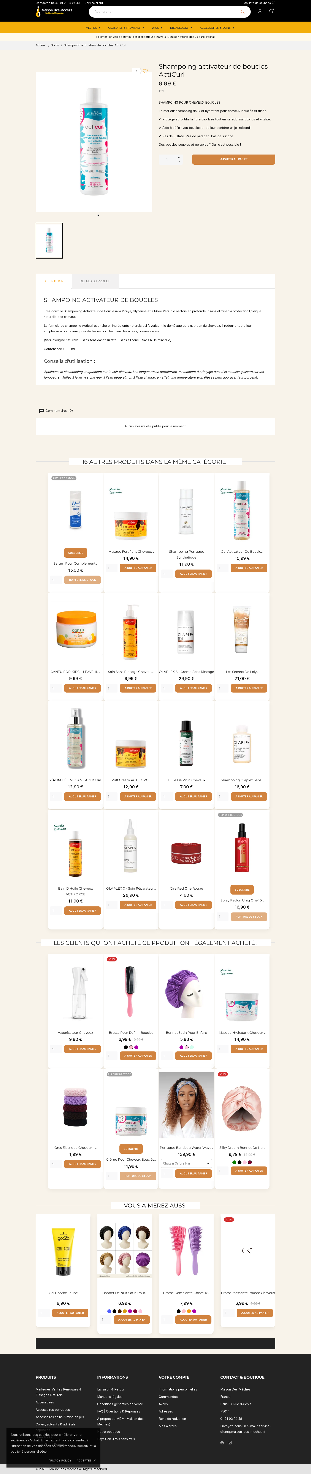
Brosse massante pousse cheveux (248, 1293)
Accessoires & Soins (216, 27)
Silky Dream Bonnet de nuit (242, 1148)
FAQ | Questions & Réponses (118, 1411)
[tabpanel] (94, 141)
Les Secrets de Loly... (242, 672)
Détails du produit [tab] (95, 281)
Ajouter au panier (234, 159)
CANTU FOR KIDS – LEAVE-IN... (75, 672)
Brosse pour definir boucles (131, 1033)
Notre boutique (108, 1432)
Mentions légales (109, 1397)
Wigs (156, 27)
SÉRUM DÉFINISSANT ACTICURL (75, 780)
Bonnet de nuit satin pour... (124, 1293)
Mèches (92, 27)
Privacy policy (60, 1460)
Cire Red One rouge (186, 888)
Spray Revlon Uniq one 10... (242, 900)
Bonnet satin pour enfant (186, 1033)
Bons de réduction (172, 1419)
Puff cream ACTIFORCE (131, 780)
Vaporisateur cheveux (75, 1033)
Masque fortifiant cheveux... (131, 551)
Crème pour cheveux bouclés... (131, 1159)
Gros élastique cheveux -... (75, 1148)
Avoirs (163, 1404)
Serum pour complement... (75, 563)
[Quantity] (56, 580)
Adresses (166, 1411)
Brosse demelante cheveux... (186, 1293)
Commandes (168, 1397)
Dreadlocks (179, 27)
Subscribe (75, 552)
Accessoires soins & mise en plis (60, 1417)
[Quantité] (167, 159)
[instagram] (230, 1442)
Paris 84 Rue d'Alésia (235, 1404)
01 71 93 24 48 (70, 3)
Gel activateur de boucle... (242, 551)
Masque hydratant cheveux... (242, 1033)
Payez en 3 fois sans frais (116, 1439)
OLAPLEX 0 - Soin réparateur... (131, 888)
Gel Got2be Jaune (63, 1293)
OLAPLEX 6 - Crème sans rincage (186, 672)
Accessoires (45, 1402)
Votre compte (174, 1377)
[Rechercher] (170, 12)
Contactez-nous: (47, 3)
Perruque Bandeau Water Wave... (186, 1148)
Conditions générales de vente (120, 1404)
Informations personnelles (178, 1389)
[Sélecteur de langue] (260, 12)
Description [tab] (53, 281)
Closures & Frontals (124, 27)
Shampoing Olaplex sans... (242, 780)
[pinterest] (222, 1442)
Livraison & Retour (110, 1389)
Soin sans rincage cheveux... (131, 672)
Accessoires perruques (53, 1410)
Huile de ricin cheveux (186, 780)
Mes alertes (168, 1426)
